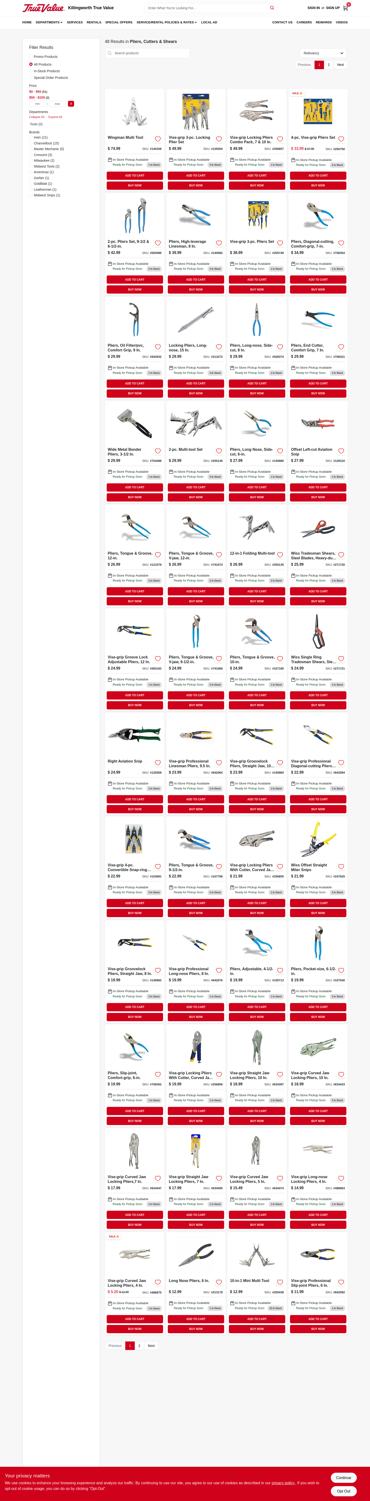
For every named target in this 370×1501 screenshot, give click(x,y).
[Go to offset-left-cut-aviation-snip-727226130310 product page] (318, 452)
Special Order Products (51, 77)
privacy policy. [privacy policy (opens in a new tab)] (283, 1483)
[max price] (57, 104)
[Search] (272, 8)
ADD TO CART (134, 175)
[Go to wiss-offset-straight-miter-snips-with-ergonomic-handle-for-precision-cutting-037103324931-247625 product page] (318, 868)
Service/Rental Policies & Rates (165, 22)
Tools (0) (36, 124)
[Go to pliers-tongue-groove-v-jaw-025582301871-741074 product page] (196, 556)
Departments (47, 22)
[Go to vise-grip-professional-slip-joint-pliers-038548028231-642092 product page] (318, 1283)
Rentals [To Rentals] (94, 22)
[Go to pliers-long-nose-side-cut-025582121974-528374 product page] (257, 348)
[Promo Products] (31, 56)
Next (340, 65)
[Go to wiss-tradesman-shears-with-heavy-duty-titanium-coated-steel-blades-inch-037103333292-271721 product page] (318, 660)
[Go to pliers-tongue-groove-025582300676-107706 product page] (196, 868)
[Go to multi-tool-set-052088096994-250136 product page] (196, 452)
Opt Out (343, 1491)
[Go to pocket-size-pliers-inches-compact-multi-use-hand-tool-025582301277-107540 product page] (318, 971)
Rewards (324, 22)
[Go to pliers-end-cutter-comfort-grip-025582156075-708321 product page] (318, 348)
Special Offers (118, 22)
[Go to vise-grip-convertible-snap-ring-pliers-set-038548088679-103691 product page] (134, 868)
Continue (343, 1478)
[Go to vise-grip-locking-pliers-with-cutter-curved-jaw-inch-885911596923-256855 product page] (257, 868)
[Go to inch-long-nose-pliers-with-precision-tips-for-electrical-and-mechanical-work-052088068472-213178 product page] (196, 1283)
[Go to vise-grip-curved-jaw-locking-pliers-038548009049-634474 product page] (257, 1179)
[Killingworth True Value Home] (43, 8)
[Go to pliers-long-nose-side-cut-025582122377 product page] (257, 452)
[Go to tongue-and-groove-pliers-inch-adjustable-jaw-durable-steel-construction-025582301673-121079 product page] (134, 556)
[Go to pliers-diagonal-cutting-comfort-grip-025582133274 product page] (318, 244)
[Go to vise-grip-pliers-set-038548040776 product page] (318, 140)
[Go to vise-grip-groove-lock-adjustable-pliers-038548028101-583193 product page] (134, 660)
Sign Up (333, 8)
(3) (43, 155)
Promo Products (46, 56)
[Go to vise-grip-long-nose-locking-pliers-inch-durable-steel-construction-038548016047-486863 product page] (318, 1179)
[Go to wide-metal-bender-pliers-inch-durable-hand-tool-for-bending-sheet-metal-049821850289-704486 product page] (134, 452)
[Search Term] (211, 8)
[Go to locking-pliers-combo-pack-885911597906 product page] (257, 140)
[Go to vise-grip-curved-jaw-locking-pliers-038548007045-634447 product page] (134, 1179)
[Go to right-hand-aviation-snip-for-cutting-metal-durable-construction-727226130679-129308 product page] (134, 764)
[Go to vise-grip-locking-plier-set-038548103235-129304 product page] (196, 140)
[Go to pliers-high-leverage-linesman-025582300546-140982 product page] (196, 244)
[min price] (37, 104)
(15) (46, 143)
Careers (304, 22)
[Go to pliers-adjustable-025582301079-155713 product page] (257, 971)
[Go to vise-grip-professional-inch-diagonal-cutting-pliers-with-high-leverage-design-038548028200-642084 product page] (318, 764)
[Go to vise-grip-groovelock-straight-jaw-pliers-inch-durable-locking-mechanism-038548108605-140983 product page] (134, 971)
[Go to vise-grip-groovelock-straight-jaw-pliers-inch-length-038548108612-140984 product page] (257, 764)
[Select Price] (71, 104)
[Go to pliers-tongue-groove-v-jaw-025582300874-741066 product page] (196, 660)
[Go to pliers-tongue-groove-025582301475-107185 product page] (257, 660)
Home (27, 22)
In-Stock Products (47, 71)
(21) (41, 137)
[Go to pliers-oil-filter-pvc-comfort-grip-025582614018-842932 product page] (134, 348)
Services (75, 22)
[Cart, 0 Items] (345, 7)
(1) (44, 172)
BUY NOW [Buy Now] (135, 185)
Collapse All (36, 117)
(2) (44, 160)
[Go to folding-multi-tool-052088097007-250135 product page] (257, 556)
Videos (342, 22)
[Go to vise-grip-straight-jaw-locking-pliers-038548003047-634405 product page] (196, 1179)
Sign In (313, 8)
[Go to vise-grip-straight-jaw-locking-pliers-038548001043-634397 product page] (257, 1076)
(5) (49, 149)
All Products (43, 64)
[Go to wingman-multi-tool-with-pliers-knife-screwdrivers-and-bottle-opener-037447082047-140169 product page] (134, 140)
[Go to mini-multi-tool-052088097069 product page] (257, 1283)
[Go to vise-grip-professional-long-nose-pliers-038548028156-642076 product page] (196, 971)
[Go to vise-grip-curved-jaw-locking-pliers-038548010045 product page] (134, 1283)
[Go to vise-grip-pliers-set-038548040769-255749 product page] (257, 244)
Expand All (55, 117)
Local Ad (209, 22)
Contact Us (282, 22)
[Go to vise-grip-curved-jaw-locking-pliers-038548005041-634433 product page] (318, 1076)
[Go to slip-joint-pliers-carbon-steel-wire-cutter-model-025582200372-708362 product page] (134, 1076)
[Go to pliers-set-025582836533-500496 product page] (134, 244)
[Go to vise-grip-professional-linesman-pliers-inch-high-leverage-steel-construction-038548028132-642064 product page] (196, 764)
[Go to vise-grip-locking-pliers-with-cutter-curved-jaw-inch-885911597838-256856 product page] (196, 1076)
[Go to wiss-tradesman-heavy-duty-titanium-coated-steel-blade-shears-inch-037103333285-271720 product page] (318, 556)
